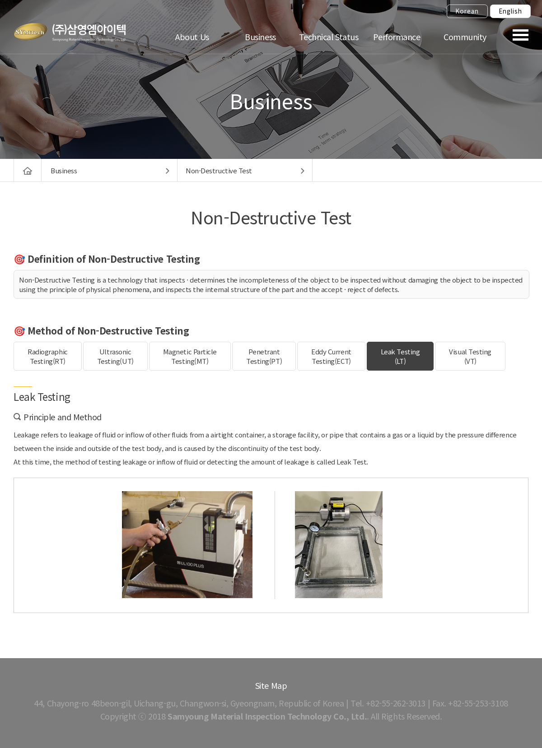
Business (260, 36)
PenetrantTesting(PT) (264, 356)
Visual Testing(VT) (470, 356)
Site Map (271, 685)
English (510, 10)
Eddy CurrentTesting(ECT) (331, 356)
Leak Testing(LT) (400, 356)
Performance (396, 36)
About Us (192, 36)
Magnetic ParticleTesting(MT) (190, 356)
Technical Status (329, 36)
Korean (467, 10)
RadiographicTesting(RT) (48, 356)
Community (465, 36)
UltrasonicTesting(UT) (115, 356)
